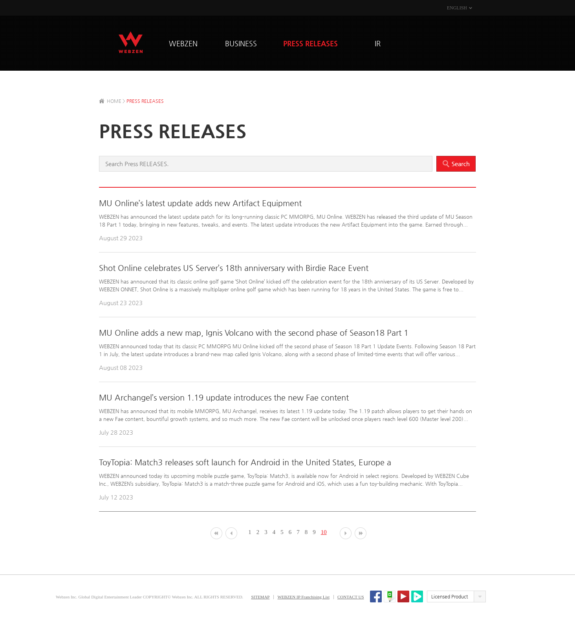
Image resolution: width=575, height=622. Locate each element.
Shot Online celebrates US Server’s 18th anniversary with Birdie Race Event (233, 268)
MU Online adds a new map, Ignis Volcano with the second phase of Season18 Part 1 (253, 332)
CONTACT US (350, 597)
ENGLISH (457, 8)
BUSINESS (241, 43)
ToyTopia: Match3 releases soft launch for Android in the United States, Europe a (245, 462)
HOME (114, 101)
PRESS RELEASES (310, 43)
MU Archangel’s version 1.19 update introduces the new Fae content (224, 397)
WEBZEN (131, 42)
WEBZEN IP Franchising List (303, 597)
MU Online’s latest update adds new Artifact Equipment (200, 203)
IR (378, 43)
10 (324, 532)
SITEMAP (260, 597)
